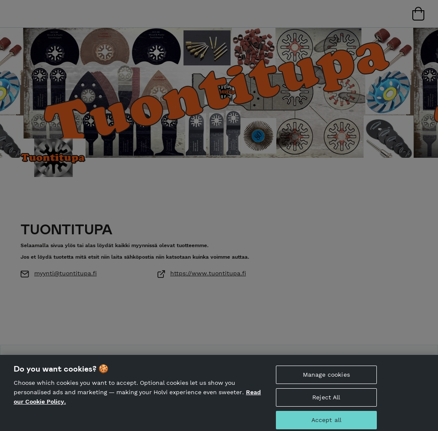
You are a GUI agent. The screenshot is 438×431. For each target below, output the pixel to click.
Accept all (326, 421)
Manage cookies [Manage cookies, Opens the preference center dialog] (326, 376)
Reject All (326, 399)
